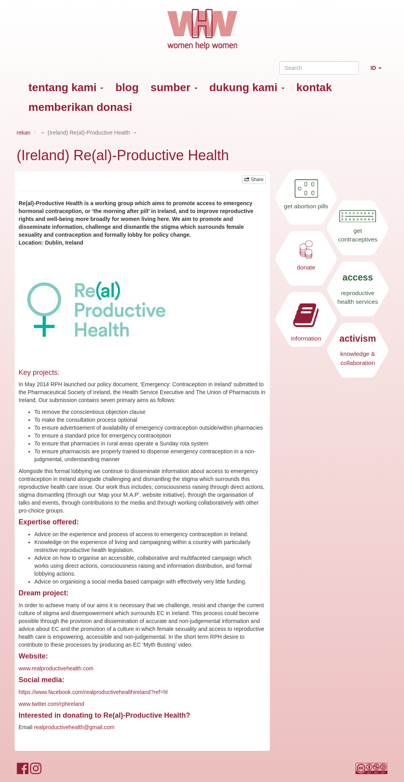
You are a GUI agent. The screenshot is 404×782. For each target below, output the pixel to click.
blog (126, 87)
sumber (174, 87)
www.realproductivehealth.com (56, 668)
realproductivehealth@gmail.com (74, 727)
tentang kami (65, 87)
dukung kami (246, 87)
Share (254, 179)
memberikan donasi (80, 107)
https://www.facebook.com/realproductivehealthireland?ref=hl (93, 692)
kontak (314, 87)
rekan (23, 132)
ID (378, 71)
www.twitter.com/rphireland (51, 704)
